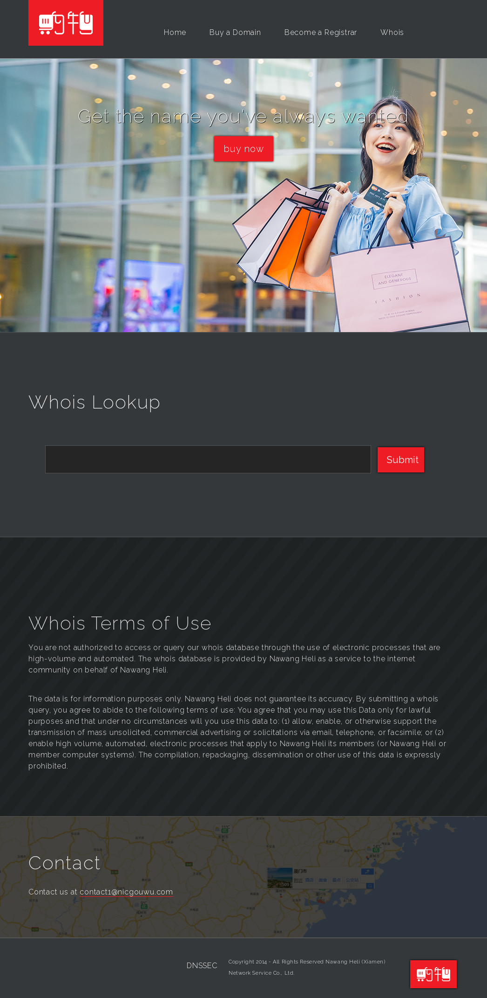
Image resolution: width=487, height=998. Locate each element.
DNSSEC (202, 965)
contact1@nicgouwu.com (126, 891)
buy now (243, 148)
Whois (392, 32)
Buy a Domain (235, 32)
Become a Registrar (320, 32)
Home (175, 32)
